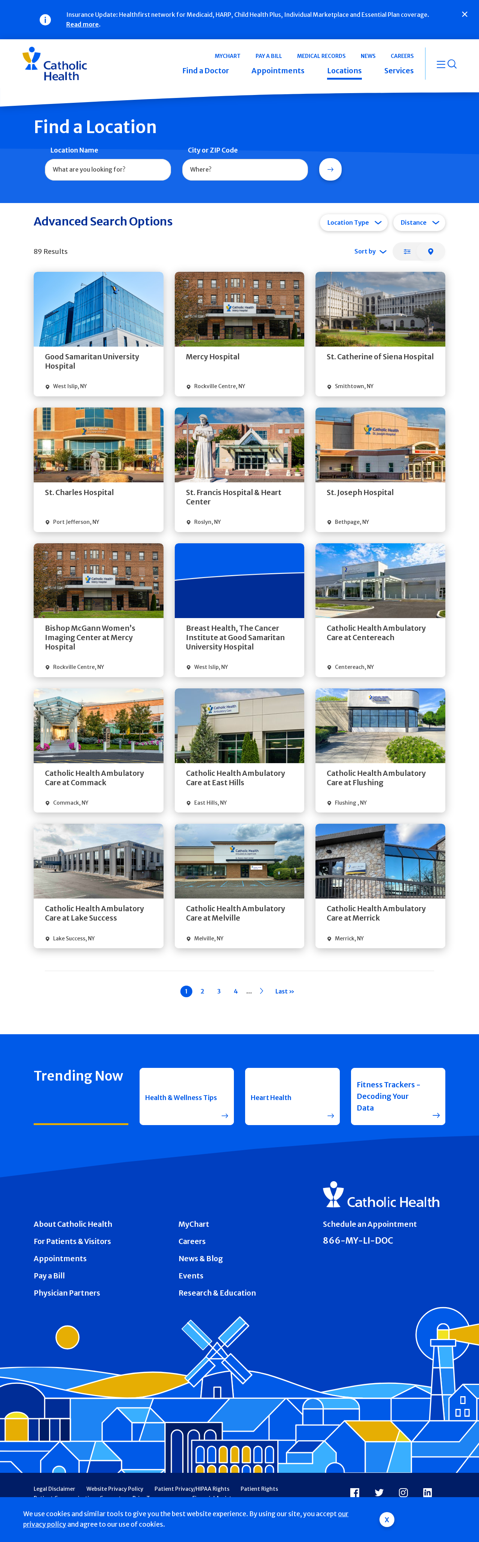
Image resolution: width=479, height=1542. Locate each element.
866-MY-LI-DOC (358, 1240)
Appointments (60, 1258)
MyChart (194, 1224)
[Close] (465, 14)
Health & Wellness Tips (177, 1096)
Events (191, 1275)
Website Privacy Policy (114, 1489)
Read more (82, 24)
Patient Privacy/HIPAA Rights (192, 1489)
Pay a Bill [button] (269, 56)
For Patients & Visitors (72, 1241)
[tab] (407, 251)
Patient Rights (259, 1489)
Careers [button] (402, 56)
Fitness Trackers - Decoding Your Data (389, 1096)
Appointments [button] (278, 70)
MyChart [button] (228, 56)
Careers (192, 1241)
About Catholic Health (73, 1224)
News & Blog (201, 1258)
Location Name (74, 150)
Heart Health (274, 1096)
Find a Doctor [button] (205, 70)
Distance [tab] (414, 222)
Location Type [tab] (348, 222)
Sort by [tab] (365, 251)
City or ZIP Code (213, 150)
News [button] (368, 56)
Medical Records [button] (321, 56)
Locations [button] (344, 70)
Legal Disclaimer (54, 1489)
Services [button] (399, 70)
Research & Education (217, 1292)
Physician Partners (67, 1292)
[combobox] (108, 170)
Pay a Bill (49, 1275)
